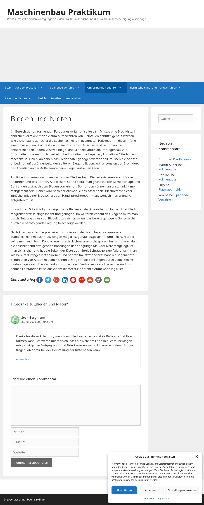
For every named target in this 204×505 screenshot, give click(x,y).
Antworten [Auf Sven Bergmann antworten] (22, 359)
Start (8, 87)
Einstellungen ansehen (182, 490)
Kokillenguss (182, 159)
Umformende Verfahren (106, 87)
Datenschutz (149, 498)
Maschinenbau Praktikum (58, 11)
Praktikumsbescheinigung (71, 98)
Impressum (163, 498)
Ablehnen (151, 490)
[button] (197, 456)
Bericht (42, 98)
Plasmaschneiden (171, 189)
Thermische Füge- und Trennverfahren (157, 87)
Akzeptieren (124, 490)
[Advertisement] (102, 55)
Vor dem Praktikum (31, 87)
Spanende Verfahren (67, 87)
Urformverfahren (19, 98)
